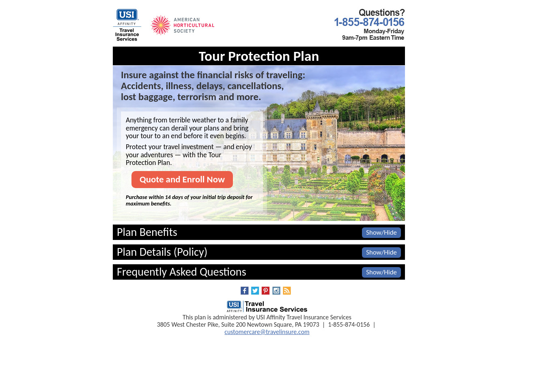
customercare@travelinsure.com (266, 332)
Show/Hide (381, 232)
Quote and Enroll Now (182, 179)
